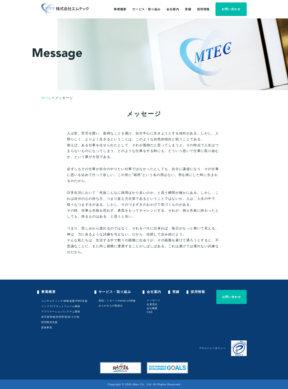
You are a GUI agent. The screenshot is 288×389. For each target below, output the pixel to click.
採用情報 (203, 9)
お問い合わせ (231, 9)
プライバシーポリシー (212, 348)
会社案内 (172, 9)
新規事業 (46, 327)
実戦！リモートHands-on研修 (117, 300)
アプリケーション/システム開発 (60, 311)
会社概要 (152, 308)
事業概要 (120, 9)
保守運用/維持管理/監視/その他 (60, 316)
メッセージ (154, 300)
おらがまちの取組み (111, 305)
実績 (188, 9)
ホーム (46, 98)
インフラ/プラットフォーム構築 (60, 306)
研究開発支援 (49, 322)
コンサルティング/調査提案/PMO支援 (64, 300)
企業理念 (152, 304)
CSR (150, 312)
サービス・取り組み (146, 9)
